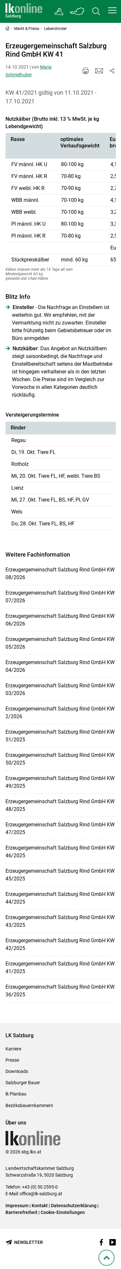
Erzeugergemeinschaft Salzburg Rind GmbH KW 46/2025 (60, 852)
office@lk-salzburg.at (41, 1193)
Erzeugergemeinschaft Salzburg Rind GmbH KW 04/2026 (60, 666)
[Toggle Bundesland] (77, 11)
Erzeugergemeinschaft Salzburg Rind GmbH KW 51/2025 (60, 736)
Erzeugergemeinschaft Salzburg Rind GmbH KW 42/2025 (60, 944)
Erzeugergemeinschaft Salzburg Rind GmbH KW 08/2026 (60, 573)
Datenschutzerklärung (74, 1205)
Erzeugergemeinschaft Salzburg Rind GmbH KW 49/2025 (60, 782)
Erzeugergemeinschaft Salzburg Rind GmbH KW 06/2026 (60, 620)
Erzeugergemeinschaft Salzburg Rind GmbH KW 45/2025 (60, 875)
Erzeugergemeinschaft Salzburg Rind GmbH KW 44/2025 (60, 898)
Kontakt (40, 1205)
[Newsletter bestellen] (24, 1242)
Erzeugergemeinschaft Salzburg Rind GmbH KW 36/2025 (60, 991)
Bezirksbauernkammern (29, 1105)
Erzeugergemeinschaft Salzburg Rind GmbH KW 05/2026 (60, 643)
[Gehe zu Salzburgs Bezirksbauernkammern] (59, 11)
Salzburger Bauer (22, 1082)
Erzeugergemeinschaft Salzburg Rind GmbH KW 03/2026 (60, 689)
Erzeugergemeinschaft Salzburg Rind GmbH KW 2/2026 (60, 712)
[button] (112, 10)
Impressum (16, 1205)
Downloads (16, 1071)
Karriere (13, 1048)
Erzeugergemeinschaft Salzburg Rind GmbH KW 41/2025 (60, 967)
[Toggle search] (96, 11)
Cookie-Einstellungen (63, 1212)
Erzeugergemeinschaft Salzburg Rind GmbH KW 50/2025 (60, 759)
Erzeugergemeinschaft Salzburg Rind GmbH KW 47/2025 (60, 828)
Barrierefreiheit (21, 1212)
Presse (12, 1060)
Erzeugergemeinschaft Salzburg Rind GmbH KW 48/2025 (60, 805)
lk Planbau (15, 1093)
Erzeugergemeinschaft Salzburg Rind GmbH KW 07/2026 (60, 597)
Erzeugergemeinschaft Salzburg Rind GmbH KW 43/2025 (60, 921)
